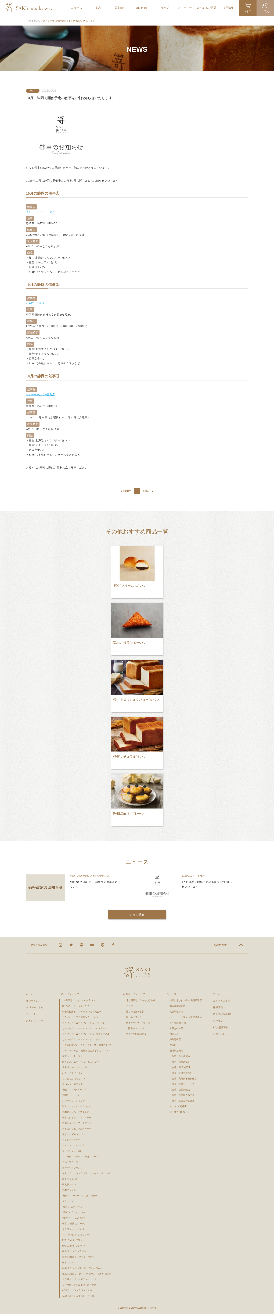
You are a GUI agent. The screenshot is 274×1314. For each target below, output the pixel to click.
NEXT (147, 490)
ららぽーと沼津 (36, 303)
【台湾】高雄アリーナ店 (182, 1083)
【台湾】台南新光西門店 (182, 1095)
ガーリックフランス (72, 1167)
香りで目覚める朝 (135, 1011)
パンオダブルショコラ (73, 1100)
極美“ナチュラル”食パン (74, 1251)
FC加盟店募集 (221, 1027)
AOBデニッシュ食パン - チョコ (78, 1295)
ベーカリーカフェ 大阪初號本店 (186, 1017)
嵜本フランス (69, 1189)
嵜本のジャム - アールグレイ (77, 1122)
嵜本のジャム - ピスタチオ (75, 1111)
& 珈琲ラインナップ (134, 993)
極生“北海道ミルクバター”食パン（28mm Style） (87, 1273)
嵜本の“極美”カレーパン (74, 1223)
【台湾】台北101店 (179, 1061)
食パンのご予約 (34, 1007)
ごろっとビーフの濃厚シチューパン (80, 1017)
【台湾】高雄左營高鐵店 (182, 1100)
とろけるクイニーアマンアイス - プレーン (83, 1022)
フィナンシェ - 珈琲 (72, 1150)
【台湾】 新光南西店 (180, 1067)
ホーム (29, 993)
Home (29, 21)
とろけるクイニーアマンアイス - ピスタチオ (84, 1028)
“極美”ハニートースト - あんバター (80, 1195)
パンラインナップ (69, 993)
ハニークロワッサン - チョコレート (80, 1156)
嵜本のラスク (69, 1262)
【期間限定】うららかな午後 (141, 1000)
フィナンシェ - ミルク (73, 1145)
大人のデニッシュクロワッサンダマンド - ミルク (87, 1172)
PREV (127, 490)
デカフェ (130, 1005)
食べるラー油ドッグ (72, 1083)
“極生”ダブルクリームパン (75, 1212)
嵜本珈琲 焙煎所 (178, 1022)
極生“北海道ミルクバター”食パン (79, 1256)
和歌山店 (174, 1033)
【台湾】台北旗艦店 (180, 1056)
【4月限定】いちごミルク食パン (78, 1000)
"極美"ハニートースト (73, 1206)
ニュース (31, 1013)
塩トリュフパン (70, 1178)
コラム (216, 993)
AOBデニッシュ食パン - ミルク (78, 1290)
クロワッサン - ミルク (75, 1228)
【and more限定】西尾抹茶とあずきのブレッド (86, 1050)
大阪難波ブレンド (135, 1028)
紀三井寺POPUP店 (179, 1111)
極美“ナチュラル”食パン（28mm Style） (82, 1267)
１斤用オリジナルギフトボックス (79, 1278)
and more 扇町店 (178, 1106)
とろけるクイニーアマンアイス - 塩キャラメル (86, 1033)
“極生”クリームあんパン (74, 1217)
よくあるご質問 (221, 1000)
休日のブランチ (134, 1017)
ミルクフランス (70, 1161)
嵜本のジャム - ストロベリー (77, 1117)
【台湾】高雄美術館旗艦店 (183, 1078)
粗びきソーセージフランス (75, 1005)
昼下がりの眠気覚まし (137, 1033)
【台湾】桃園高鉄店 (180, 1089)
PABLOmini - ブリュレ (73, 1239)
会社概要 (218, 1020)
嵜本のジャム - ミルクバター (77, 1106)
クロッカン (68, 1200)
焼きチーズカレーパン (73, 1134)
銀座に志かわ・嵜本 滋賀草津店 (186, 1000)
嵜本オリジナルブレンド (138, 1022)
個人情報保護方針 (223, 1013)
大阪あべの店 (176, 1028)
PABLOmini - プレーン (73, 1245)
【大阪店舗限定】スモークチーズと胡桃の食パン (87, 1044)
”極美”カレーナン (71, 1095)
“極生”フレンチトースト (74, 1089)
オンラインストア (36, 1000)
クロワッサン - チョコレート (78, 1234)
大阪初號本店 (176, 1011)
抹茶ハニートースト (72, 1056)
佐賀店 (173, 1044)
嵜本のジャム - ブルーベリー (77, 1128)
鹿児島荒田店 (176, 1050)
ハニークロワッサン (72, 1072)
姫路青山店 (175, 1039)
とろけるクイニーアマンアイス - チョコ (82, 1039)
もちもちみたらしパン (73, 1078)
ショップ (171, 993)
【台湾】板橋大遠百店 (181, 1072)
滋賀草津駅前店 (177, 1005)
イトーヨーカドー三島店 (41, 211)
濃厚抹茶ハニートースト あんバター (80, 1061)
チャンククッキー (71, 1139)
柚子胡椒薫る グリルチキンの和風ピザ (82, 1011)
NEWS (38, 21)
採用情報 (218, 1007)
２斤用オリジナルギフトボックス (79, 1284)
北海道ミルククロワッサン (75, 1067)
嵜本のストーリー (36, 1020)
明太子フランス (70, 1184)
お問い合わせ (220, 1033)
